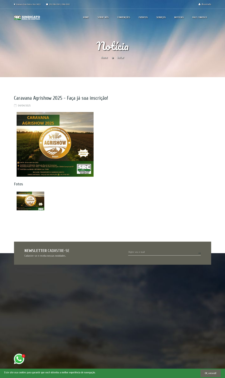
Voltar (120, 57)
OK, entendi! (210, 373)
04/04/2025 (24, 105)
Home (104, 57)
